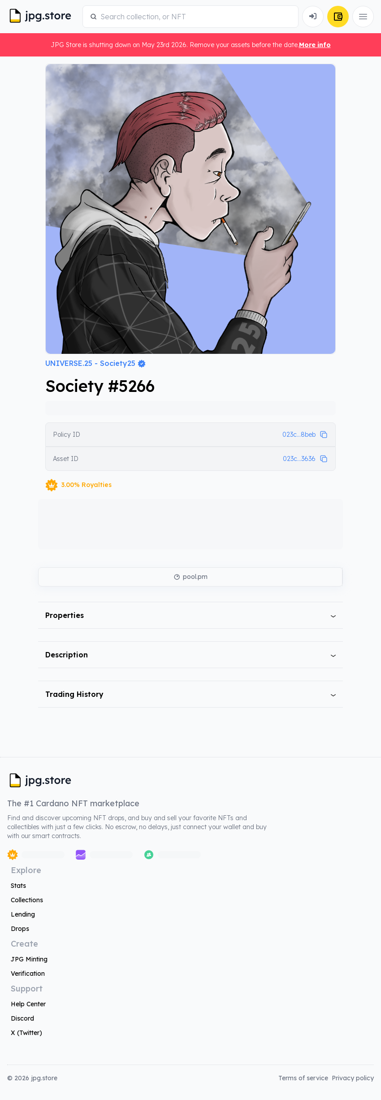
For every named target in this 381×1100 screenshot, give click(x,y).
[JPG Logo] (43, 17)
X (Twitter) (26, 1033)
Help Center (28, 1004)
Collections (27, 900)
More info (315, 45)
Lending (23, 914)
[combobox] (195, 16)
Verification (28, 974)
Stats (18, 886)
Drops (20, 929)
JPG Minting (29, 959)
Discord (22, 1018)
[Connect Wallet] (313, 16)
